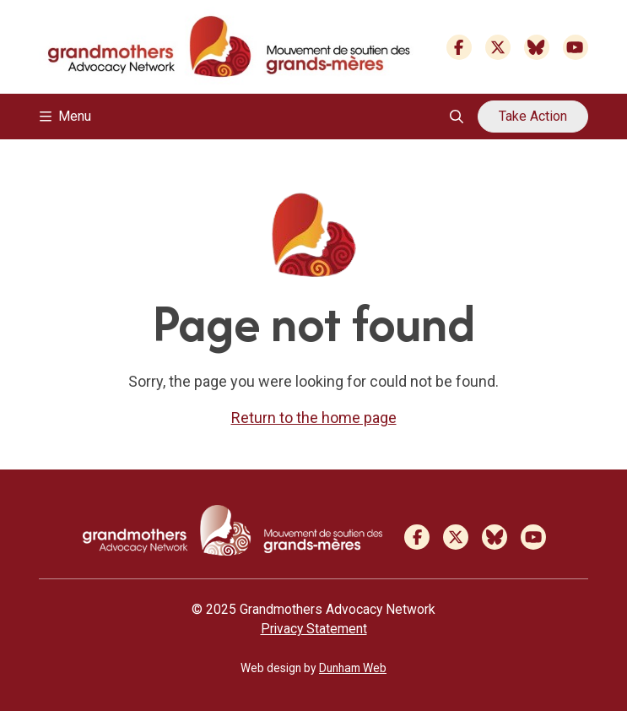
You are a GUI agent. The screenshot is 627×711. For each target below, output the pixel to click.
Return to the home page (314, 417)
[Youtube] (575, 47)
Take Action (533, 116)
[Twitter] (498, 47)
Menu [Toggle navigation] (65, 116)
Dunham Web (352, 668)
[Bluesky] (536, 47)
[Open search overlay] (456, 116)
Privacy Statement (314, 629)
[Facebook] (459, 47)
